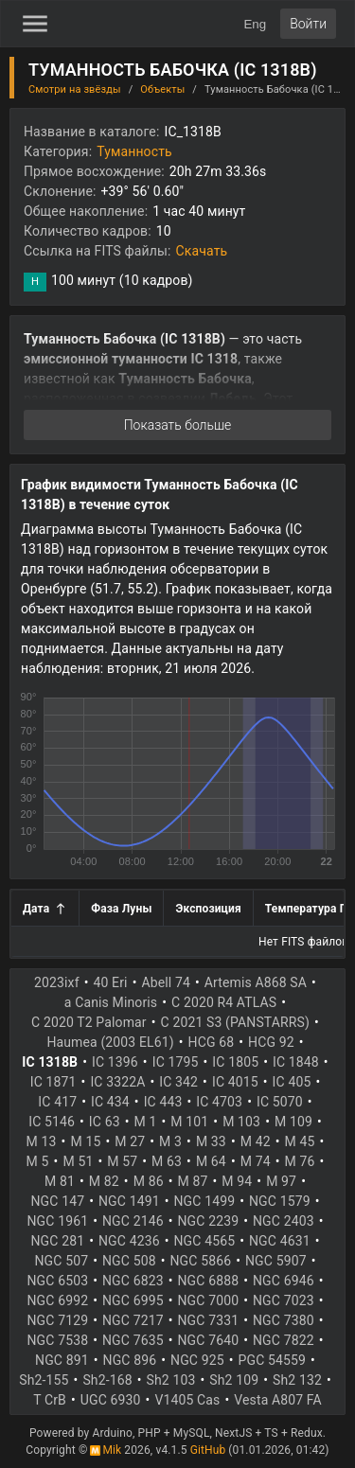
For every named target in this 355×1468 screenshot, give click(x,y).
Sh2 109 (233, 1380)
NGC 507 (62, 1260)
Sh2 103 (171, 1380)
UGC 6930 (110, 1399)
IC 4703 (219, 1101)
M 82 (104, 1181)
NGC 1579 (280, 1201)
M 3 (170, 1141)
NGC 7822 (283, 1340)
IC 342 (178, 1081)
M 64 (211, 1161)
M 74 (255, 1161)
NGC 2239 (209, 1221)
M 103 (241, 1121)
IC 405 (292, 1081)
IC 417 (57, 1101)
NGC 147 (58, 1201)
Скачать (202, 250)
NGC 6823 (133, 1280)
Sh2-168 (107, 1380)
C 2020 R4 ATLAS (223, 1002)
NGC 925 (197, 1360)
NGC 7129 (58, 1320)
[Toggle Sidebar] (35, 24)
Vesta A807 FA (278, 1399)
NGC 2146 (133, 1221)
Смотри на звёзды (74, 89)
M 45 (300, 1141)
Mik (105, 1450)
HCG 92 (271, 1042)
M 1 (145, 1121)
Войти (308, 23)
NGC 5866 (201, 1260)
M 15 (85, 1141)
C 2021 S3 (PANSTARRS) (235, 1022)
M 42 (255, 1141)
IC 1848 (296, 1062)
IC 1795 (175, 1062)
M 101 (189, 1121)
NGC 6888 (209, 1280)
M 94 (237, 1181)
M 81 (59, 1181)
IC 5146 (51, 1121)
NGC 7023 (283, 1300)
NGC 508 (129, 1260)
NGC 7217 (133, 1320)
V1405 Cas (187, 1399)
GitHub (208, 1450)
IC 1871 (53, 1081)
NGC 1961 (58, 1221)
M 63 (166, 1161)
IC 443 (163, 1101)
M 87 (193, 1181)
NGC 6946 (283, 1280)
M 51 (77, 1161)
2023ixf (57, 982)
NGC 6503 (58, 1280)
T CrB (49, 1399)
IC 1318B (50, 1062)
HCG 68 (211, 1042)
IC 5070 (280, 1101)
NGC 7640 (209, 1340)
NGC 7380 (283, 1320)
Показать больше (178, 425)
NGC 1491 (129, 1201)
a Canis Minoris (110, 1002)
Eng (254, 24)
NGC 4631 (280, 1240)
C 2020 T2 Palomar (89, 1022)
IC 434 (110, 1101)
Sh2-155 (43, 1380)
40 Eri (111, 982)
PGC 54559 (272, 1360)
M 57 (122, 1161)
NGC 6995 (133, 1300)
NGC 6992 (58, 1300)
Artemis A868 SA (255, 982)
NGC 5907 (276, 1260)
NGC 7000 (209, 1300)
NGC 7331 (209, 1320)
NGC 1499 (205, 1201)
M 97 (281, 1181)
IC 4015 (235, 1081)
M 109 (293, 1121)
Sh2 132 (297, 1380)
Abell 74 (165, 982)
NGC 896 (130, 1360)
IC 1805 (235, 1062)
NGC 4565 (205, 1240)
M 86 (148, 1181)
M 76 (300, 1161)
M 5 (38, 1161)
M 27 (130, 1141)
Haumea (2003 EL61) (109, 1042)
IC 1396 (115, 1062)
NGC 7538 (58, 1340)
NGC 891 (62, 1360)
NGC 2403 (283, 1221)
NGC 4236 (129, 1240)
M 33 (211, 1141)
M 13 (42, 1141)
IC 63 (104, 1121)
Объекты (162, 89)
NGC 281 (58, 1240)
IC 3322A (117, 1081)
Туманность (134, 151)
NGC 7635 (133, 1340)
